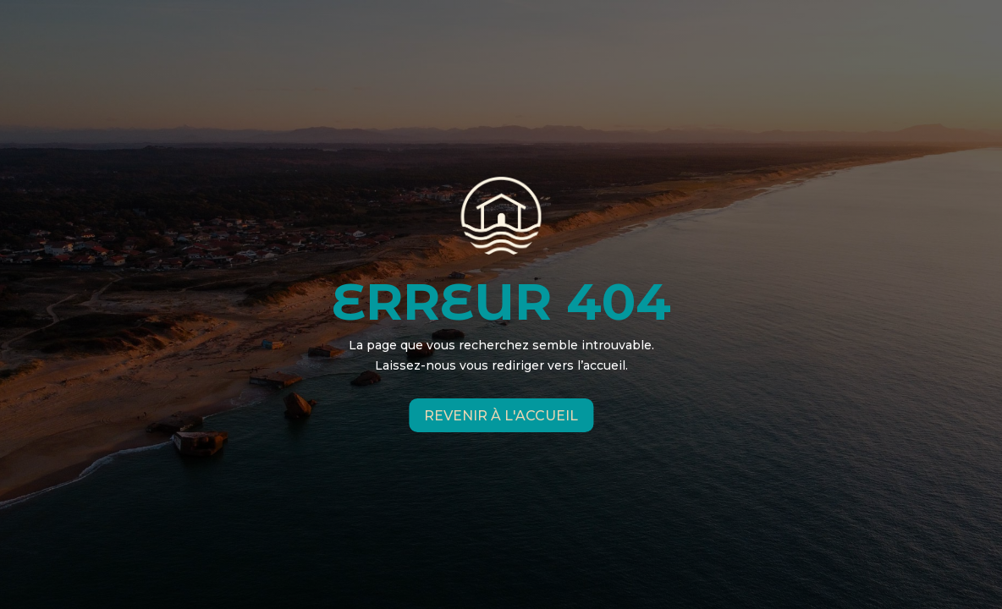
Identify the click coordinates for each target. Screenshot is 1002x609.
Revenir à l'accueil (501, 415)
